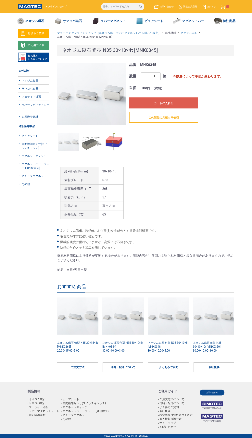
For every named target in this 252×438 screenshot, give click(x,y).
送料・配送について (123, 367)
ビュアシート (30, 135)
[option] (91, 94)
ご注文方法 (77, 367)
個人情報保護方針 (170, 418)
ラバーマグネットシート (35, 106)
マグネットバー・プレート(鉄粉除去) (35, 165)
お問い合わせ (167, 426)
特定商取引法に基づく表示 (176, 415)
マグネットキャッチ (34, 155)
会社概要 (214, 367)
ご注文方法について (171, 399)
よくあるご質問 (168, 367)
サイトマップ (167, 422)
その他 (26, 184)
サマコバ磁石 (30, 88)
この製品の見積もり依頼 (163, 117)
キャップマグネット (34, 176)
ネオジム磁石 (30, 80)
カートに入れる (163, 103)
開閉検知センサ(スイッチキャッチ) (34, 145)
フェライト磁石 (31, 96)
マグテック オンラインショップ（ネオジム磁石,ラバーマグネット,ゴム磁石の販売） (109, 32)
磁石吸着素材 (30, 116)
